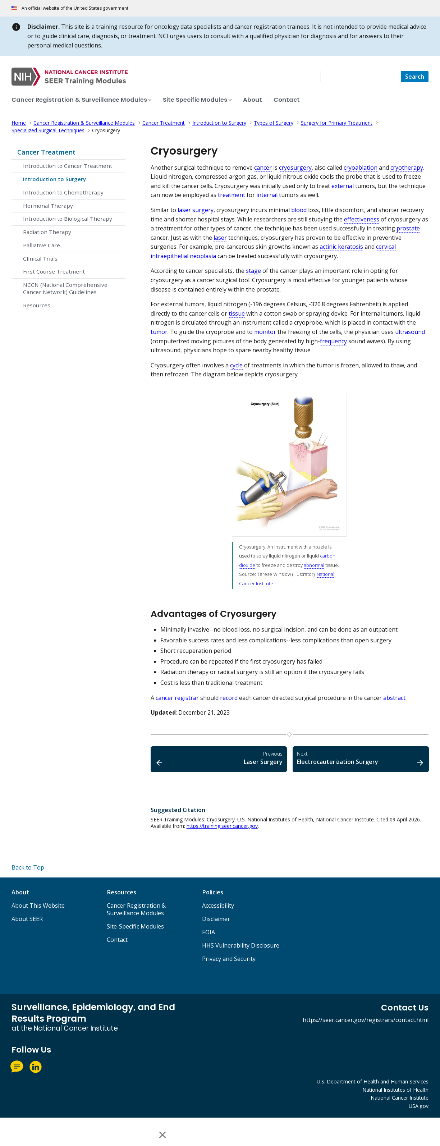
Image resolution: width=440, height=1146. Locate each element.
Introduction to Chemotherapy (63, 192)
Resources (36, 305)
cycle (236, 365)
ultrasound (410, 332)
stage (253, 271)
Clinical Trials (40, 258)
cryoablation (360, 167)
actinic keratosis (341, 247)
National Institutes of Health (395, 1089)
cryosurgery (295, 167)
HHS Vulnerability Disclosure (240, 945)
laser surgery (196, 210)
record (229, 698)
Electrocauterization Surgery (361, 758)
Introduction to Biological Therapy (67, 218)
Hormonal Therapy (48, 205)
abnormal (314, 565)
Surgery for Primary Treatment (336, 122)
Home (19, 122)
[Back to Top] (28, 867)
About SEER (27, 919)
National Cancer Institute (399, 1097)
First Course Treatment (54, 271)
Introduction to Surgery (219, 122)
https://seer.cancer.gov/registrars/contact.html (365, 1020)
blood (299, 210)
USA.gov (418, 1106)
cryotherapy (406, 167)
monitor (265, 332)
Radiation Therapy (47, 231)
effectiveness (361, 219)
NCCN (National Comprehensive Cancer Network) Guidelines (65, 288)
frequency (333, 341)
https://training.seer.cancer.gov (222, 825)
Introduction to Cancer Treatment (67, 165)
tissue (237, 313)
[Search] (414, 76)
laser (220, 238)
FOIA (208, 932)
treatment (231, 195)
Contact (117, 940)
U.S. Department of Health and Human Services (372, 1081)
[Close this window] (163, 1135)
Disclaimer (216, 919)
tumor (159, 332)
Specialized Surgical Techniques (48, 130)
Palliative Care (41, 245)
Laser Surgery (219, 758)
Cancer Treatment (163, 122)
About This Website (38, 905)
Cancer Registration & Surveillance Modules (84, 122)
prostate (408, 228)
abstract (394, 698)
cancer (263, 167)
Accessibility (218, 905)
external (342, 186)
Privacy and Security (229, 959)
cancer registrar (177, 698)
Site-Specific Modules (135, 926)
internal (267, 195)
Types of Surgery (273, 122)
